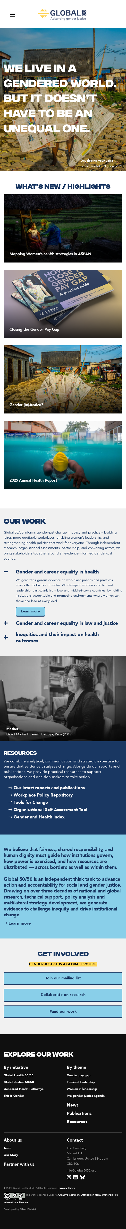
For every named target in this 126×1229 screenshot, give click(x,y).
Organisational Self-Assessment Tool (47, 810)
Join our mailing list (63, 978)
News (72, 1105)
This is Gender (14, 1096)
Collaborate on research (63, 994)
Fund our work (63, 1011)
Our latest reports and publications (46, 788)
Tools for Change (28, 802)
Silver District (28, 1209)
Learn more (30, 611)
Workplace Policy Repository (40, 795)
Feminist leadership (81, 1082)
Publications (79, 1113)
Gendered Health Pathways (23, 1089)
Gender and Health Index (36, 817)
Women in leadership (82, 1089)
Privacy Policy (67, 1188)
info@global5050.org (81, 1170)
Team (7, 1148)
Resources (77, 1122)
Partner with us (19, 1164)
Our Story (11, 1155)
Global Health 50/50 (19, 1075)
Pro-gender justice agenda (86, 1096)
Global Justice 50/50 (19, 1082)
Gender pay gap (78, 1075)
